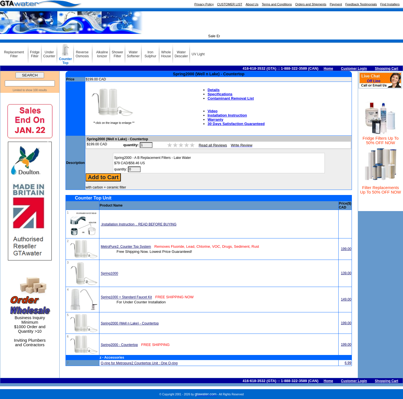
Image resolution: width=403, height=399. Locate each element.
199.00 (346, 249)
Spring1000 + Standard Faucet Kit (126, 297)
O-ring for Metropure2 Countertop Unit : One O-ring (139, 363)
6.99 (348, 363)
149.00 (346, 299)
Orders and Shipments (310, 4)
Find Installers (390, 4)
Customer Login (354, 69)
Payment (336, 4)
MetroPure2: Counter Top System (126, 247)
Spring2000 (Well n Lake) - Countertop (130, 323)
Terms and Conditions (277, 4)
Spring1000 (109, 274)
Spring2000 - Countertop (119, 345)
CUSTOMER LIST (229, 4)
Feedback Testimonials (361, 4)
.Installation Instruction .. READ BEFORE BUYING (139, 224)
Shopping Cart (386, 69)
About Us (252, 4)
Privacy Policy (204, 4)
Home (328, 69)
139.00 (346, 273)
